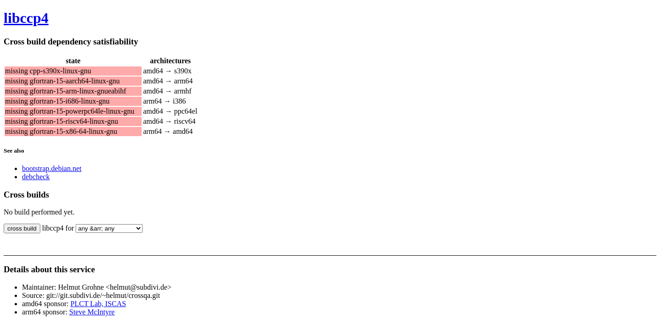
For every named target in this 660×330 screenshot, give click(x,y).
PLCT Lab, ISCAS (98, 304)
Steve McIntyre (92, 312)
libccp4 (26, 18)
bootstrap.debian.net (52, 168)
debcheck (36, 177)
